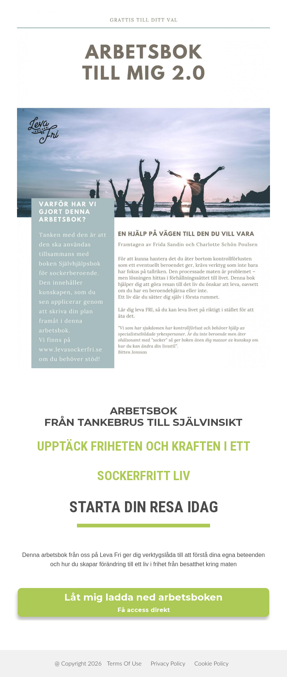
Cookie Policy (211, 663)
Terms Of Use (124, 663)
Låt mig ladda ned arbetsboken (143, 603)
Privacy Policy (168, 663)
